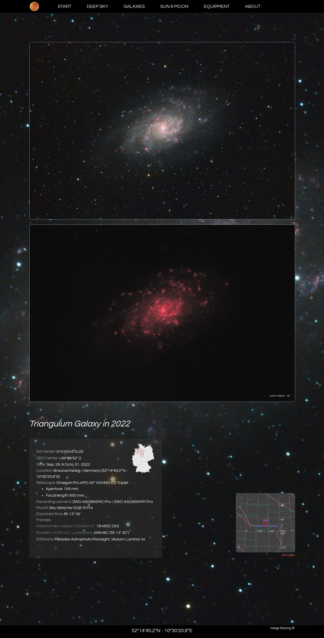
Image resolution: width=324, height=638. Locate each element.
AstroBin (288, 555)
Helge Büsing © (282, 628)
